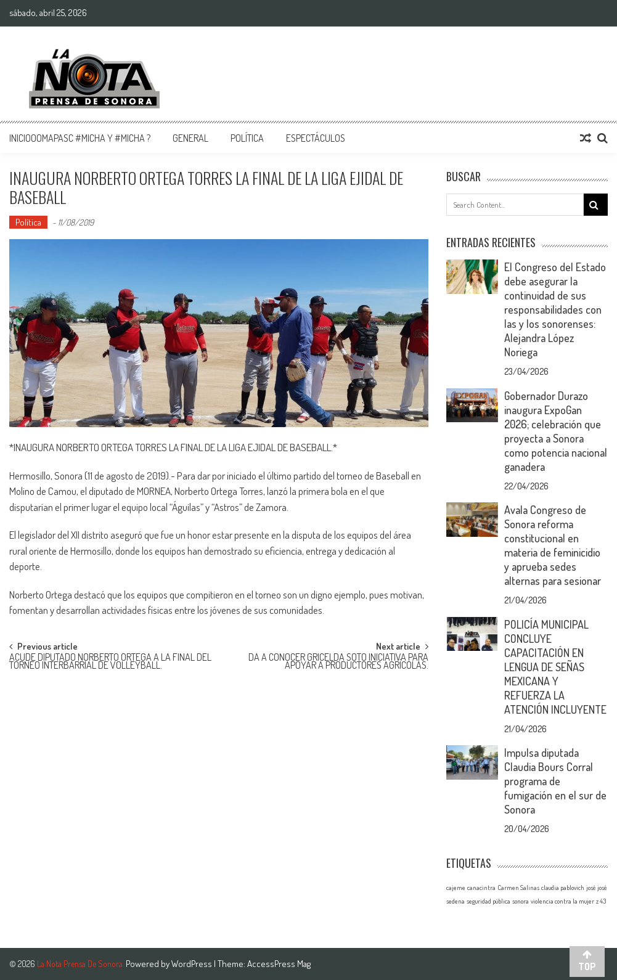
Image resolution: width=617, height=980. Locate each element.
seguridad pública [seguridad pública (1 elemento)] (488, 901)
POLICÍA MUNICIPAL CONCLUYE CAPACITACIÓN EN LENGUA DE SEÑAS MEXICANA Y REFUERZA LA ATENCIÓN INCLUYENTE (555, 667)
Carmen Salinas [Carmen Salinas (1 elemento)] (518, 887)
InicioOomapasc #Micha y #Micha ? (79, 138)
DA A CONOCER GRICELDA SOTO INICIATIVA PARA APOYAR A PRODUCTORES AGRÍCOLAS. (338, 662)
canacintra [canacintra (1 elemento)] (481, 887)
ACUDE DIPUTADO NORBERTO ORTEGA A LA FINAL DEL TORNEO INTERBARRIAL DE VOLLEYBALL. (110, 662)
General (190, 138)
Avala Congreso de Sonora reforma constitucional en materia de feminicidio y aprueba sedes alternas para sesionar (552, 545)
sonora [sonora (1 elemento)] (520, 901)
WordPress (192, 964)
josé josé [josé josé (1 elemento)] (596, 887)
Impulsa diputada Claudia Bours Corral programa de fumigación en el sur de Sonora (555, 781)
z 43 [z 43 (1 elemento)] (601, 901)
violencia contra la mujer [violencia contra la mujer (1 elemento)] (562, 901)
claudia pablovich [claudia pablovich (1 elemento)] (562, 887)
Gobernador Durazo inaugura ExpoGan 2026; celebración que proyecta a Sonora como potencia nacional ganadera (555, 431)
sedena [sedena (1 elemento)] (455, 901)
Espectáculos (315, 138)
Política (247, 138)
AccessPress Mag (279, 964)
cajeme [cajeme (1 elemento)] (455, 887)
